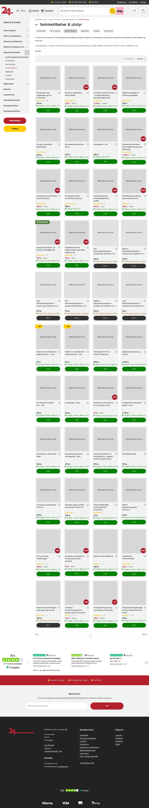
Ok (107, 705)
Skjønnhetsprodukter (12, 52)
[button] (141, 59)
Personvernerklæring (88, 738)
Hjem (45, 19)
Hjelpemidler (9, 83)
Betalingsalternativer (88, 750)
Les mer (38, 51)
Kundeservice (121, 2)
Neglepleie (9, 71)
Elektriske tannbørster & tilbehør (14, 47)
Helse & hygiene (10, 30)
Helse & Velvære (12, 22)
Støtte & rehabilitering (12, 36)
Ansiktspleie (9, 60)
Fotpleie (8, 75)
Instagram (119, 741)
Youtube (118, 735)
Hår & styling (10, 64)
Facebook (119, 738)
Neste (144, 634)
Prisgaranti (15, 120)
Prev (37, 634)
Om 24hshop (133, 2)
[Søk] (88, 11)
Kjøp (48, 110)
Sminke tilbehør (11, 68)
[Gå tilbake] (36, 25)
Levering (83, 741)
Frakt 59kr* (94, 2)
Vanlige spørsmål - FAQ (53, 751)
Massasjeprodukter (11, 105)
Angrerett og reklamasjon (89, 747)
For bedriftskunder (87, 763)
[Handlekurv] (143, 11)
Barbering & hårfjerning (13, 41)
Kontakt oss (84, 744)
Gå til (105, 266)
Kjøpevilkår (84, 735)
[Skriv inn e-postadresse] (56, 706)
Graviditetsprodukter (12, 100)
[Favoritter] (134, 11)
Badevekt (7, 89)
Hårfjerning (9, 79)
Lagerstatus (84, 753)
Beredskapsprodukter (12, 111)
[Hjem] (7, 11)
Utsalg (15, 128)
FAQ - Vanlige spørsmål (89, 756)
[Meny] (21, 10)
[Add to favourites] (59, 93)
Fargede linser (9, 94)
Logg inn (143, 2)
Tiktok (117, 744)
